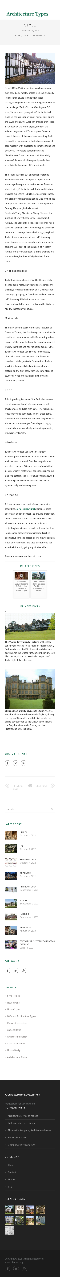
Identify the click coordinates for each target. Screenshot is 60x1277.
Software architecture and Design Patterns (37, 943)
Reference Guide (28, 859)
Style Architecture (16, 1043)
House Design (14, 1050)
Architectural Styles (17, 1057)
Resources (25, 927)
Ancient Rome (14, 1029)
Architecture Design (35, 35)
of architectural (26, 508)
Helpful (24, 832)
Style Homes (13, 995)
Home (17, 35)
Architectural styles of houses (23, 1115)
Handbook (25, 914)
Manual (23, 900)
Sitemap (12, 1179)
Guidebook (25, 873)
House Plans (13, 1002)
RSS (10, 1186)
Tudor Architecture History (21, 1123)
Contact (12, 1172)
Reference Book (28, 886)
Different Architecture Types (21, 1016)
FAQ (22, 845)
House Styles (13, 1009)
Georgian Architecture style (22, 1144)
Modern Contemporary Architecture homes (29, 1130)
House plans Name (17, 1137)
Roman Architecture (17, 1023)
